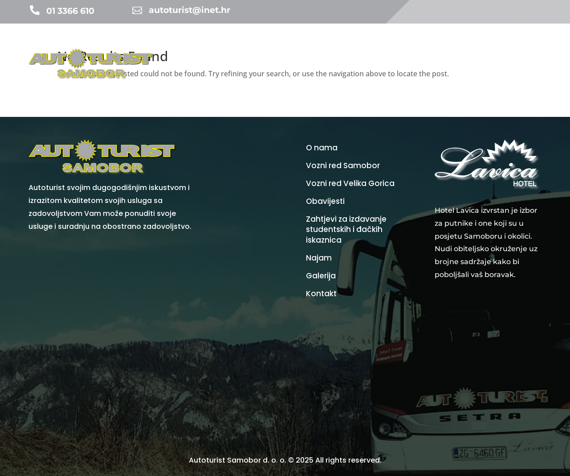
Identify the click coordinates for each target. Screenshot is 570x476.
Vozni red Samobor (343, 166)
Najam (341, 46)
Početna (197, 46)
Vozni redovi (379, 46)
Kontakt (529, 80)
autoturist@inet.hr (189, 10)
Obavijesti (307, 46)
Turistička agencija (251, 46)
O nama (530, 46)
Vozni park (461, 46)
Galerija (497, 46)
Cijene (426, 46)
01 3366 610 (70, 11)
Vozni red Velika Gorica (350, 183)
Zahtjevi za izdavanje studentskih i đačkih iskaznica (346, 230)
